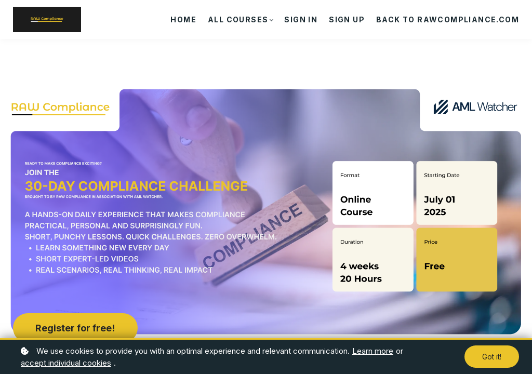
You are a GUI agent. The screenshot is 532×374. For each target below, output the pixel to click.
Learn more (372, 351)
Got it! (491, 356)
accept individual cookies (66, 363)
